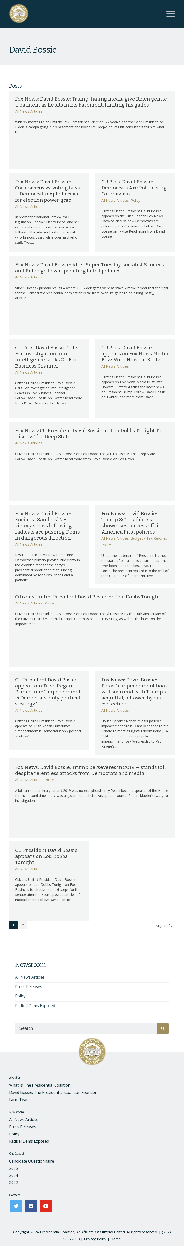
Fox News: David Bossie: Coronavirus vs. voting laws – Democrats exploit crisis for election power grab (47, 191)
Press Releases (28, 986)
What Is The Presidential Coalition (39, 1085)
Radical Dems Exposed (35, 1005)
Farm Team (19, 1099)
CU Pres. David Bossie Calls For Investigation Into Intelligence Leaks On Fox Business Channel (46, 357)
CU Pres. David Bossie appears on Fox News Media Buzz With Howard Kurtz (134, 354)
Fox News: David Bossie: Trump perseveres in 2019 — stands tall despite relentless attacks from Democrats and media (90, 770)
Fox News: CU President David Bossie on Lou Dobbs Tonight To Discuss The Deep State (88, 434)
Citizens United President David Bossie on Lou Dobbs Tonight (87, 597)
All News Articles (29, 111)
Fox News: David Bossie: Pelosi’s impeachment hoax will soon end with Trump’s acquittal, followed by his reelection (134, 692)
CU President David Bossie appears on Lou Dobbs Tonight (46, 856)
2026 (13, 1168)
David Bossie (33, 49)
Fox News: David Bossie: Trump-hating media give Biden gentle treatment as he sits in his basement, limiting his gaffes (91, 102)
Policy (135, 200)
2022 (13, 1182)
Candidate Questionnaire (31, 1161)
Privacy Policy (95, 1238)
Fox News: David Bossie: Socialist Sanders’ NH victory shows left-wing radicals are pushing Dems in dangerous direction (47, 525)
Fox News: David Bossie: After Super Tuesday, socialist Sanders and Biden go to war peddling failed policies (89, 268)
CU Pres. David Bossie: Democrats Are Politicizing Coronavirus (134, 188)
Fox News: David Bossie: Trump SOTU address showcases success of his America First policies (131, 522)
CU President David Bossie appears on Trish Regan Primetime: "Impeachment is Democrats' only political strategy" (48, 692)
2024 (13, 1175)
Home (115, 1238)
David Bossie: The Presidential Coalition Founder (53, 1092)
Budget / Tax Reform (148, 538)
